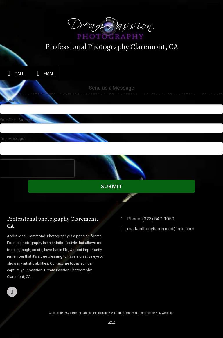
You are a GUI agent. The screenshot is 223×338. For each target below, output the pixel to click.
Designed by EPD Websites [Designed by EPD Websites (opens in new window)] (156, 312)
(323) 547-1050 (158, 219)
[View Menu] (213, 9)
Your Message (12, 138)
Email (44, 73)
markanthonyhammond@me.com (160, 229)
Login (111, 322)
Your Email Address (16, 120)
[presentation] (37, 168)
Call (14, 73)
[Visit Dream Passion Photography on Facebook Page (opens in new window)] (12, 292)
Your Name (9, 101)
